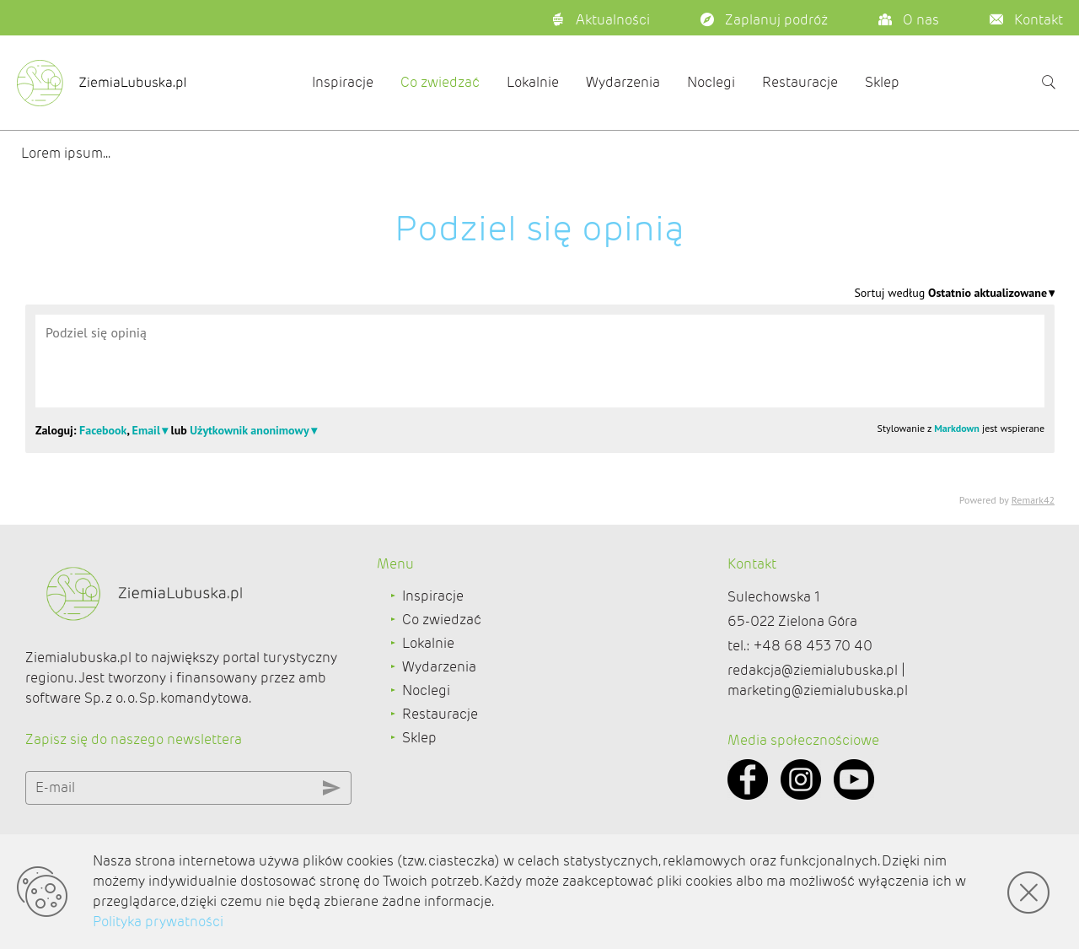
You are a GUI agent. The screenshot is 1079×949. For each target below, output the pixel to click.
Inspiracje (342, 82)
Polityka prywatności (158, 921)
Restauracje (800, 82)
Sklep (882, 82)
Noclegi (711, 82)
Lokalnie (533, 82)
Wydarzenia (623, 82)
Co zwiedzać (440, 82)
